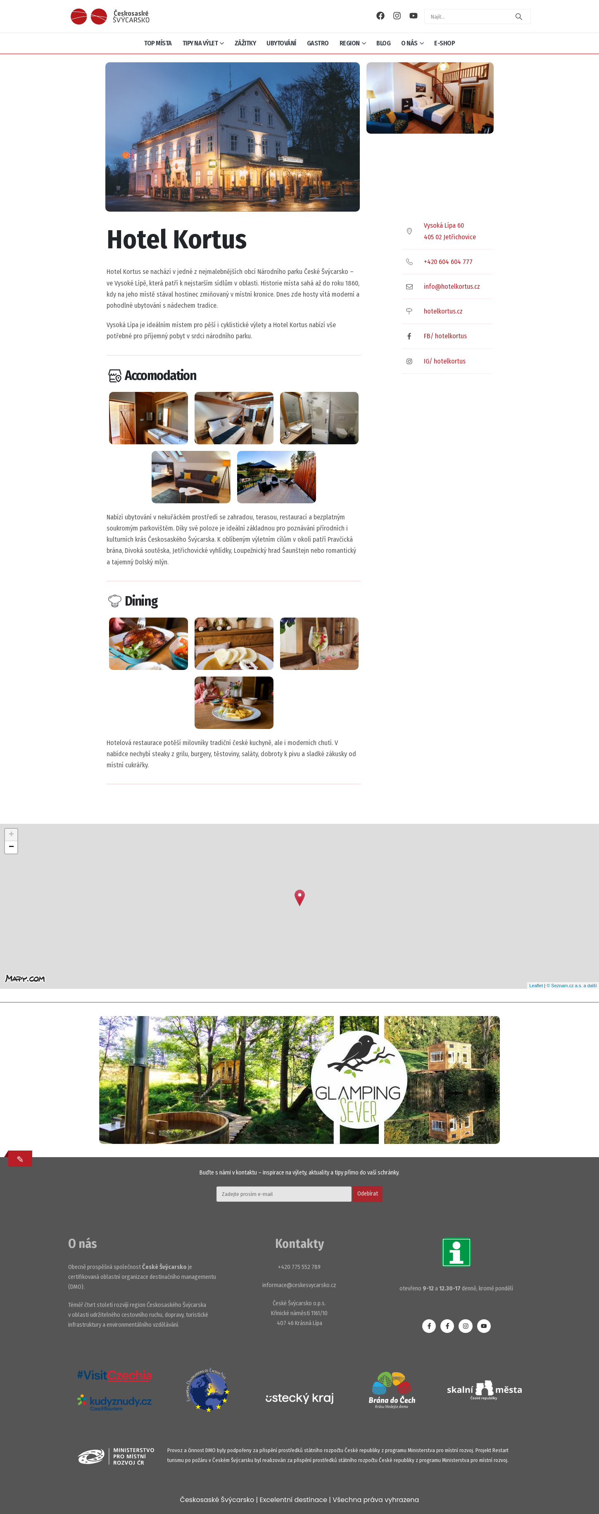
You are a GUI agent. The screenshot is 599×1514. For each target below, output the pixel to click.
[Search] (518, 16)
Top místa (158, 43)
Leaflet (536, 985)
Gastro (318, 43)
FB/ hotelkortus (445, 336)
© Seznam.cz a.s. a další (572, 985)
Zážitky (245, 43)
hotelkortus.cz (443, 311)
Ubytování (281, 43)
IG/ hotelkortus (445, 361)
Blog (383, 43)
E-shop (444, 43)
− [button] (11, 847)
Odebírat (367, 1193)
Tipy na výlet (200, 43)
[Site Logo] (110, 16)
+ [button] (11, 835)
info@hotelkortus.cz (452, 286)
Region (350, 43)
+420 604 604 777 (448, 262)
